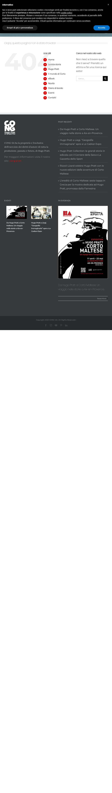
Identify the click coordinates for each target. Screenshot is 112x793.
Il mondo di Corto (56, 74)
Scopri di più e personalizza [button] (20, 28)
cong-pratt (15, 161)
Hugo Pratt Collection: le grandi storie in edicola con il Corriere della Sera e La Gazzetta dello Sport (82, 155)
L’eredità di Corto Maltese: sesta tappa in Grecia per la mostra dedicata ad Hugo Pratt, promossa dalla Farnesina (82, 184)
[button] (108, 4)
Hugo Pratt (53, 69)
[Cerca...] (89, 78)
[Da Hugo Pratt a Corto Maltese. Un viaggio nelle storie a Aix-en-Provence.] (16, 212)
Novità (51, 83)
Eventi (51, 93)
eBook (51, 78)
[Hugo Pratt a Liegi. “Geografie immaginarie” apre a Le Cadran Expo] (41, 212)
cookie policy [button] (66, 13)
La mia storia (54, 64)
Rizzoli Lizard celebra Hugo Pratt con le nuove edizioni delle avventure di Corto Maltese (82, 169)
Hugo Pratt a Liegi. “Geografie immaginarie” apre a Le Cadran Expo (80, 142)
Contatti (52, 97)
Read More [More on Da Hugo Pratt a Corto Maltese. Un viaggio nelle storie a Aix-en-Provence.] (101, 298)
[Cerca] (105, 78)
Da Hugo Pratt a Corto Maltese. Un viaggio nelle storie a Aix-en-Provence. (81, 131)
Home (51, 59)
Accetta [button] (101, 28)
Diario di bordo (55, 88)
